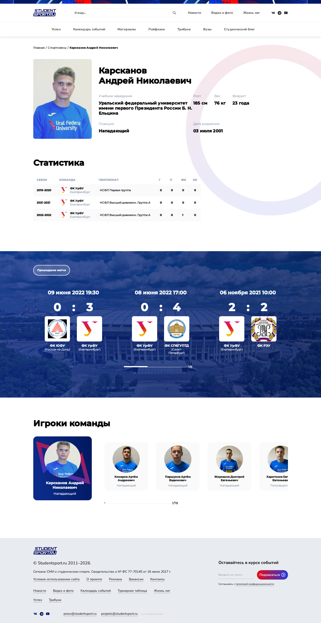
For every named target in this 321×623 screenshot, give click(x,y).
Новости (194, 13)
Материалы (126, 29)
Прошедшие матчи (51, 270)
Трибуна (184, 29)
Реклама (115, 579)
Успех (56, 29)
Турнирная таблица (132, 591)
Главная (39, 47)
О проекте (94, 579)
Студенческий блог (239, 29)
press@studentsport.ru (80, 614)
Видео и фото (222, 13)
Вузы (207, 29)
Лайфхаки (156, 29)
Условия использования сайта (56, 579)
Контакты (157, 579)
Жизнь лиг (251, 13)
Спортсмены (57, 47)
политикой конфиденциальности (255, 584)
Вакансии (136, 579)
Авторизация (277, 29)
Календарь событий (89, 29)
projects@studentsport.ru (119, 614)
